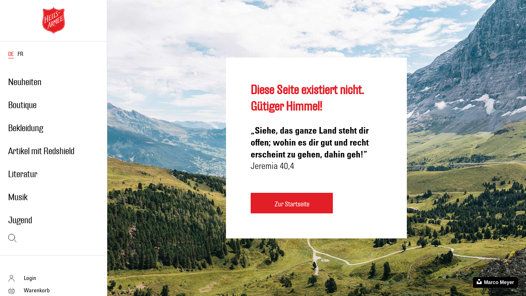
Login (30, 277)
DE (11, 54)
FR (20, 54)
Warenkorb (37, 290)
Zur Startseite (292, 204)
